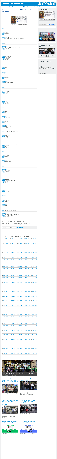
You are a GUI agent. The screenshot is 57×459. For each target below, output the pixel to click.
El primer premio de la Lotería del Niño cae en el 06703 (9, 422)
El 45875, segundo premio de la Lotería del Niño (28, 422)
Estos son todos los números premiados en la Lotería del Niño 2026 (27, 401)
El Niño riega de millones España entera (26, 379)
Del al (5, 238)
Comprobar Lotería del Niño (47, 21)
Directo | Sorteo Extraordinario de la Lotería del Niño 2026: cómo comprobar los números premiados (10, 402)
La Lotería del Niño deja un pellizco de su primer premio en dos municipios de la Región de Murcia (10, 381)
